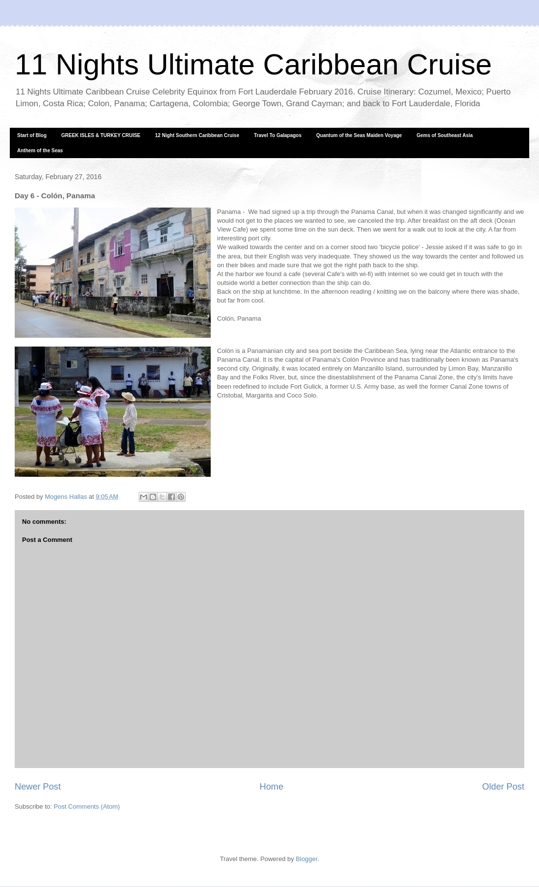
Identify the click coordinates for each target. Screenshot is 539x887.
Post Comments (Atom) (87, 806)
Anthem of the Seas (40, 150)
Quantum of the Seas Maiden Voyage (359, 135)
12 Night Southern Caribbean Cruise (197, 135)
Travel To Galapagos (277, 135)
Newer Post (38, 787)
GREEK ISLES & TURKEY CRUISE (101, 135)
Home (272, 787)
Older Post (503, 787)
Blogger (307, 859)
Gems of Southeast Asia (444, 135)
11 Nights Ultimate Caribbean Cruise (253, 64)
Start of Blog (32, 135)
